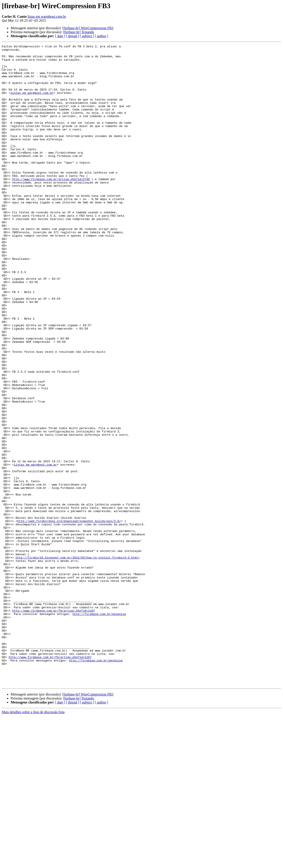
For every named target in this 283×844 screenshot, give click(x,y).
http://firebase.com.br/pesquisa (99, 728)
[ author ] (101, 36)
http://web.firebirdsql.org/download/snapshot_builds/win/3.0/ (69, 617)
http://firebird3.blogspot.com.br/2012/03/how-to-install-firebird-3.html (76, 660)
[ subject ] (87, 36)
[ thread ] (72, 36)
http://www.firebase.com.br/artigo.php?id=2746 (51, 206)
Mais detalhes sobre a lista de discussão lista (33, 840)
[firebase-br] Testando (78, 32)
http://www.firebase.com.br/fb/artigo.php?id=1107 (53, 724)
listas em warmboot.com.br (46, 16)
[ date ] (60, 36)
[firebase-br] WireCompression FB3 (87, 28)
